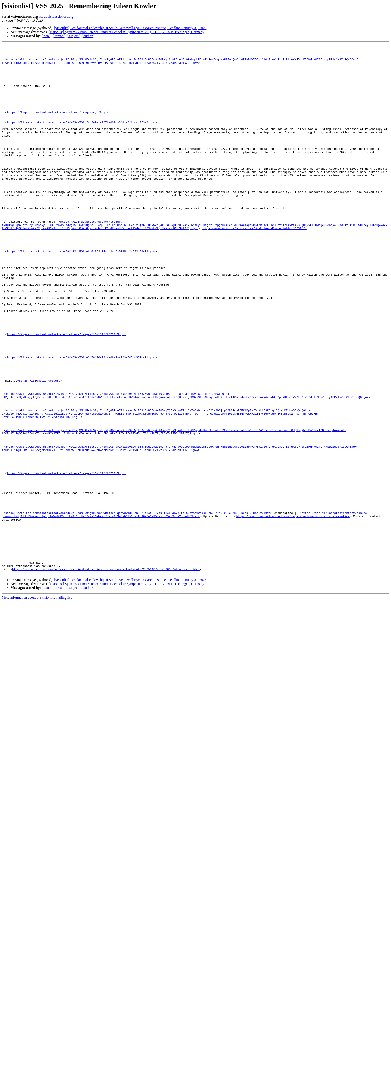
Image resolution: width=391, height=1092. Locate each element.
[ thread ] (59, 36)
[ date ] (47, 36)
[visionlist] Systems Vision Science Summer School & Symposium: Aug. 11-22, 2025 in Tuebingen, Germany (126, 32)
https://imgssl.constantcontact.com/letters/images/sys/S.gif (57, 126)
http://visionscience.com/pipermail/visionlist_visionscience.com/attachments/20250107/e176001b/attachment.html (106, 674)
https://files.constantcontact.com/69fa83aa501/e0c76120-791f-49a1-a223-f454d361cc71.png (81, 420)
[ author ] (88, 36)
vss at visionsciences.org (56, 16)
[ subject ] (73, 36)
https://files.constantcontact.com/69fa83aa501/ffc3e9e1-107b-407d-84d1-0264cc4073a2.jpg (81, 138)
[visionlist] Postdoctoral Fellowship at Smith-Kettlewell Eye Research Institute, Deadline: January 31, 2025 (130, 28)
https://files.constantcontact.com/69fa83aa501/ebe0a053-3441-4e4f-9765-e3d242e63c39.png (81, 293)
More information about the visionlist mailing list (37, 703)
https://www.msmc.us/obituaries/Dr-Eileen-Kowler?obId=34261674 (254, 265)
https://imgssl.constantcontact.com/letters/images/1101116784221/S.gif (66, 392)
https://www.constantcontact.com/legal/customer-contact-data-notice (293, 611)
